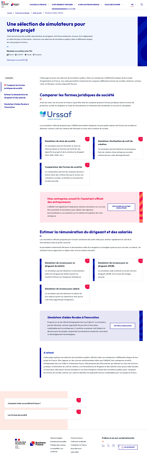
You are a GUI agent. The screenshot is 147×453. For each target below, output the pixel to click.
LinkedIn (103, 438)
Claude (28, 55)
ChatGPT (19, 55)
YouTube (118, 438)
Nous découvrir (76, 441)
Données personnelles (58, 434)
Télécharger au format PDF (17, 60)
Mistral (10, 55)
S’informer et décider (78, 434)
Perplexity (37, 55)
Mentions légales (56, 431)
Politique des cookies (58, 438)
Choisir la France (77, 431)
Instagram (113, 438)
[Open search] (140, 4)
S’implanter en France (79, 438)
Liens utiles (75, 445)
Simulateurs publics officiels (54, 13)
